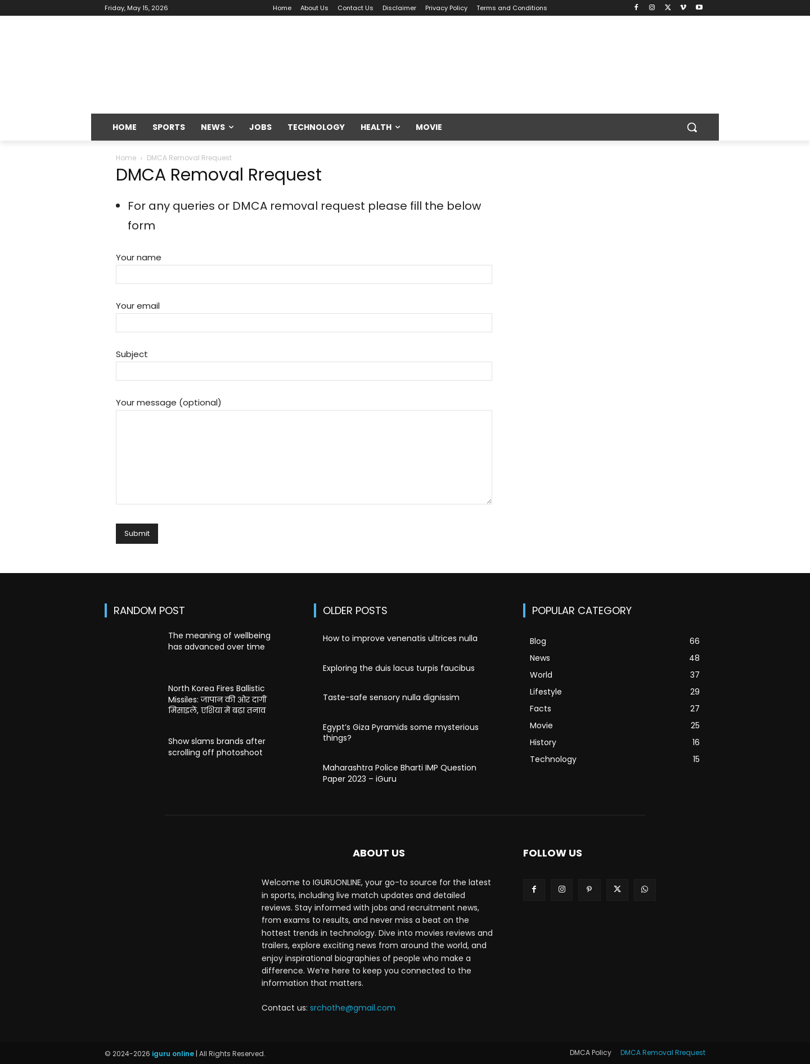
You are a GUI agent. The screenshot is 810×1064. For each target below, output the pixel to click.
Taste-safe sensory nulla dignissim (391, 697)
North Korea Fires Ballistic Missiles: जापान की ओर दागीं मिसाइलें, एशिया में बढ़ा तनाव (217, 699)
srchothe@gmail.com (352, 1007)
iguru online (173, 1053)
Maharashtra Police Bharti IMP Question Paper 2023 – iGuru (399, 773)
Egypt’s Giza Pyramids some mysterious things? (401, 733)
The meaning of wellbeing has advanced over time (219, 641)
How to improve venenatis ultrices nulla (400, 638)
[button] (691, 127)
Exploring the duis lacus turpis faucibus (399, 668)
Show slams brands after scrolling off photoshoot (217, 747)
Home (126, 158)
